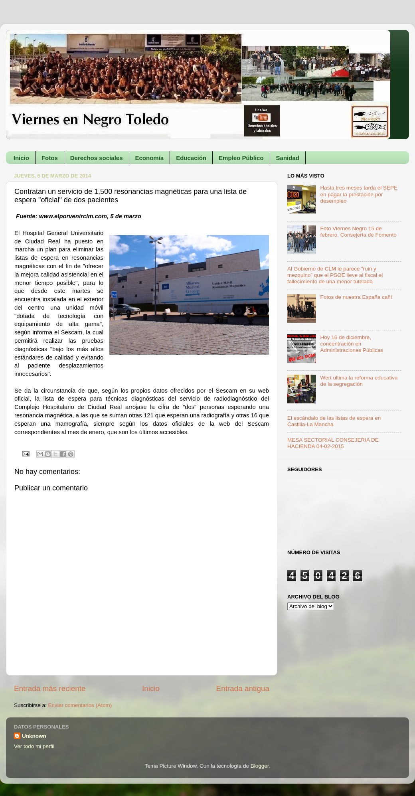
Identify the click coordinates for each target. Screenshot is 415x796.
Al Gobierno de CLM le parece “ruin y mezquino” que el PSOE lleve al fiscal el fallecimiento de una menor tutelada (335, 275)
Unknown (34, 736)
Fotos (50, 157)
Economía (149, 157)
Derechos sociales (96, 157)
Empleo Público (241, 157)
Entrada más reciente (50, 688)
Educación (191, 157)
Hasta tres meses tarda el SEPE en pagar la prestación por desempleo (358, 194)
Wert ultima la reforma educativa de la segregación (358, 381)
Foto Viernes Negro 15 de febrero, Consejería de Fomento (358, 231)
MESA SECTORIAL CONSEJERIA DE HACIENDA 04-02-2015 (333, 443)
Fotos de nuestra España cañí (356, 297)
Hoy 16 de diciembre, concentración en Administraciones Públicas (351, 343)
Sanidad (287, 157)
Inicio (21, 157)
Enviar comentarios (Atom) (80, 705)
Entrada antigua (242, 688)
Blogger (260, 766)
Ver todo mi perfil (34, 746)
